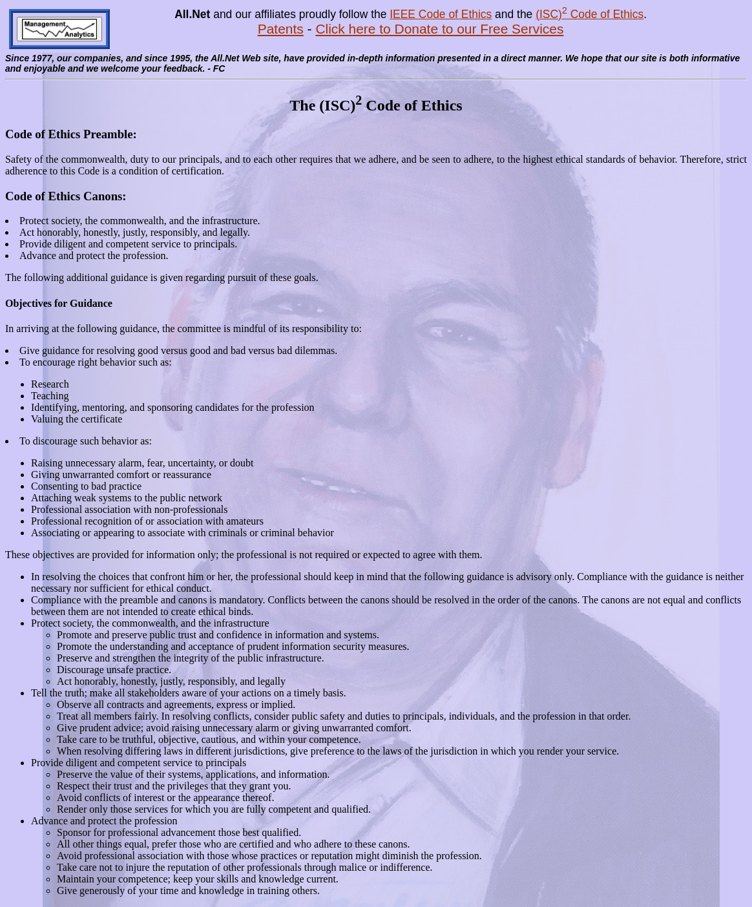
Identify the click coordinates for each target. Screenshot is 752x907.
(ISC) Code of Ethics (589, 14)
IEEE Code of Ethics (441, 14)
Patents (281, 28)
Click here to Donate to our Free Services (439, 28)
